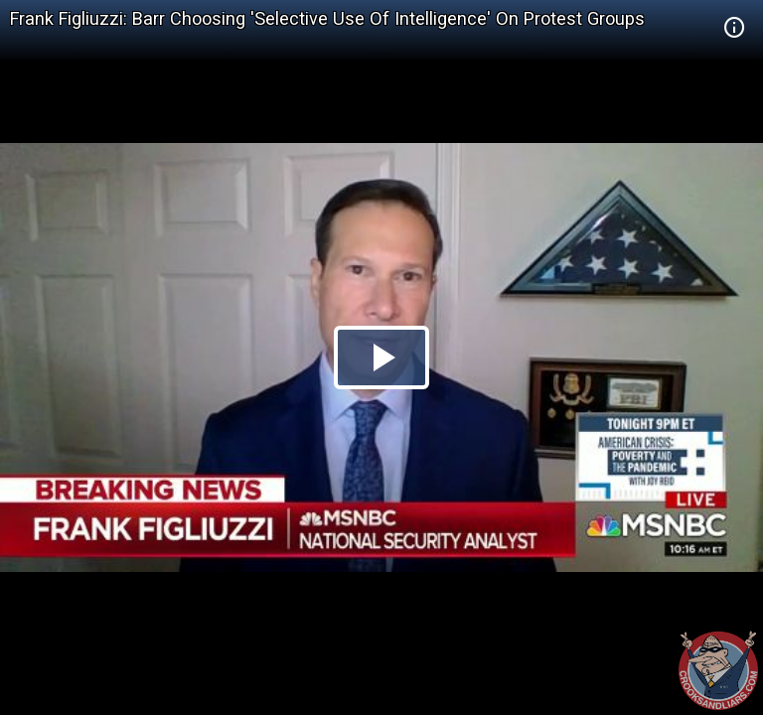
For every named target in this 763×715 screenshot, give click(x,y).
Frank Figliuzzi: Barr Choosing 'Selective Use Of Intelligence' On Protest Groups (327, 18)
